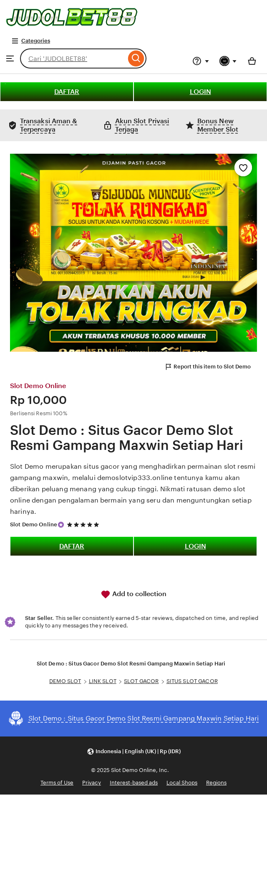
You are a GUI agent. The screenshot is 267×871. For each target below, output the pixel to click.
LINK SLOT (102, 681)
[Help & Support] (200, 61)
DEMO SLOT (65, 681)
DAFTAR (66, 92)
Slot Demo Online (33, 524)
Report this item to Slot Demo (207, 367)
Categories (30, 41)
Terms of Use (56, 783)
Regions (216, 783)
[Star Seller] (61, 525)
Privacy (91, 783)
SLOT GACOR (141, 681)
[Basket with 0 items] (252, 61)
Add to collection (133, 594)
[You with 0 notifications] (228, 61)
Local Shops (181, 783)
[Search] (136, 58)
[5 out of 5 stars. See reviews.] (84, 524)
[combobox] (73, 58)
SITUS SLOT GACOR (192, 681)
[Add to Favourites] (243, 167)
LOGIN (200, 92)
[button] (134, 751)
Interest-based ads (134, 783)
